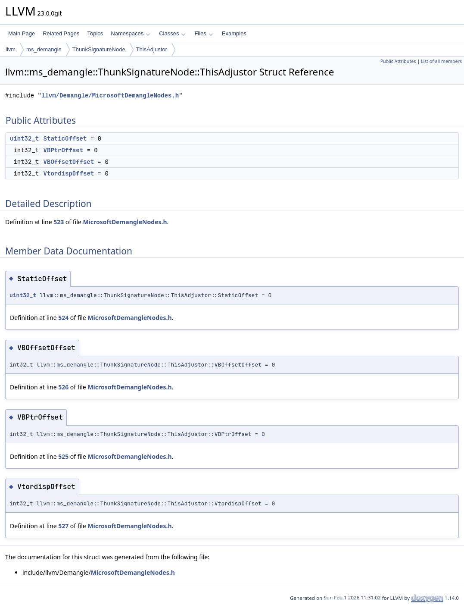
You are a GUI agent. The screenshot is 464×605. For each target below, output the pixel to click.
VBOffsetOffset (69, 162)
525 (63, 456)
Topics (95, 33)
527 (63, 526)
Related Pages (61, 33)
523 (58, 222)
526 (63, 387)
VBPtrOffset (63, 150)
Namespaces (130, 33)
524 (63, 317)
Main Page (21, 33)
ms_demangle (44, 49)
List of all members (441, 61)
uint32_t (24, 138)
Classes (172, 33)
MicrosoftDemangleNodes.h (125, 222)
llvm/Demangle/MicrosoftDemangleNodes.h (110, 95)
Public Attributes (398, 61)
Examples (234, 33)
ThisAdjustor (151, 49)
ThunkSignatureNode (98, 49)
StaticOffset (65, 138)
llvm (11, 49)
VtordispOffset (69, 173)
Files (203, 33)
